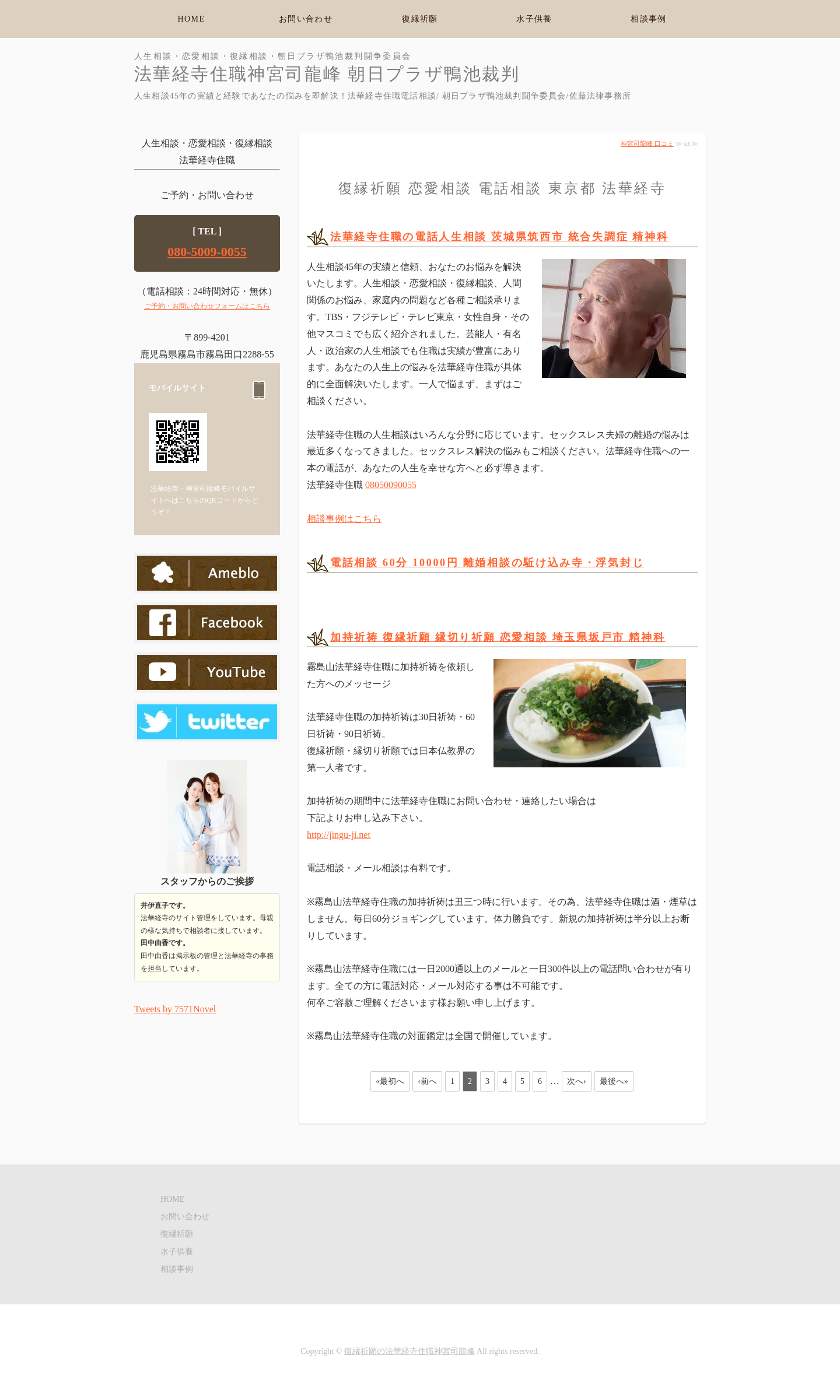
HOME (191, 19)
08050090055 (390, 485)
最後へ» (614, 1081)
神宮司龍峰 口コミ (647, 143)
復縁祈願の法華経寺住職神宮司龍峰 (409, 1351)
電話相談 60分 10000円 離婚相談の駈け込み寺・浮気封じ (487, 563)
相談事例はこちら (344, 519)
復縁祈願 (420, 19)
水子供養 (534, 19)
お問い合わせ (305, 19)
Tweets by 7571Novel (175, 1009)
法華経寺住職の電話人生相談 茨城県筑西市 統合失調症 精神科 (499, 237)
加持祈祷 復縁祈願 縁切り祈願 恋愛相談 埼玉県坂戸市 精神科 (497, 637)
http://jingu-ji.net (338, 835)
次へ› (576, 1081)
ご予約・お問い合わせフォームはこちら (207, 306)
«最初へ (390, 1081)
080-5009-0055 (207, 251)
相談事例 (649, 19)
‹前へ (427, 1081)
